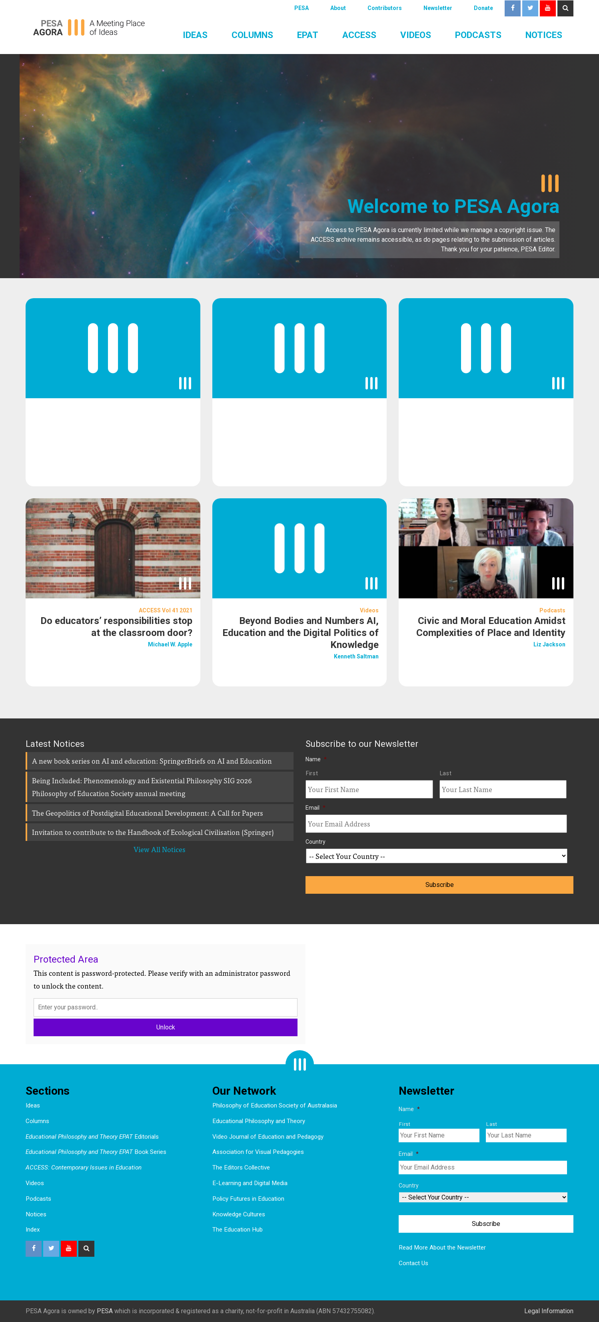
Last (446, 773)
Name (316, 759)
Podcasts (478, 35)
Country (315, 842)
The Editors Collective (241, 1167)
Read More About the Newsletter (442, 1247)
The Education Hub (237, 1229)
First (312, 773)
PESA (301, 8)
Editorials (92, 1136)
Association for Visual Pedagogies (258, 1151)
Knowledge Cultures (238, 1214)
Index (33, 1229)
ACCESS (359, 35)
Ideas (195, 35)
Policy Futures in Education (248, 1198)
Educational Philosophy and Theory (258, 1121)
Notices (543, 35)
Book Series (96, 1151)
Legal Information (548, 1311)
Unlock (165, 1027)
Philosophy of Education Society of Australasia (274, 1105)
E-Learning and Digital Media (250, 1183)
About (338, 8)
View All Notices (160, 849)
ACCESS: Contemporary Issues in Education (84, 1167)
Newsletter (437, 8)
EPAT (307, 35)
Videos (415, 35)
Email (315, 807)
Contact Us (413, 1263)
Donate (483, 8)
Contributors (384, 8)
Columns (252, 35)
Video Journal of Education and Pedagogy (267, 1136)
